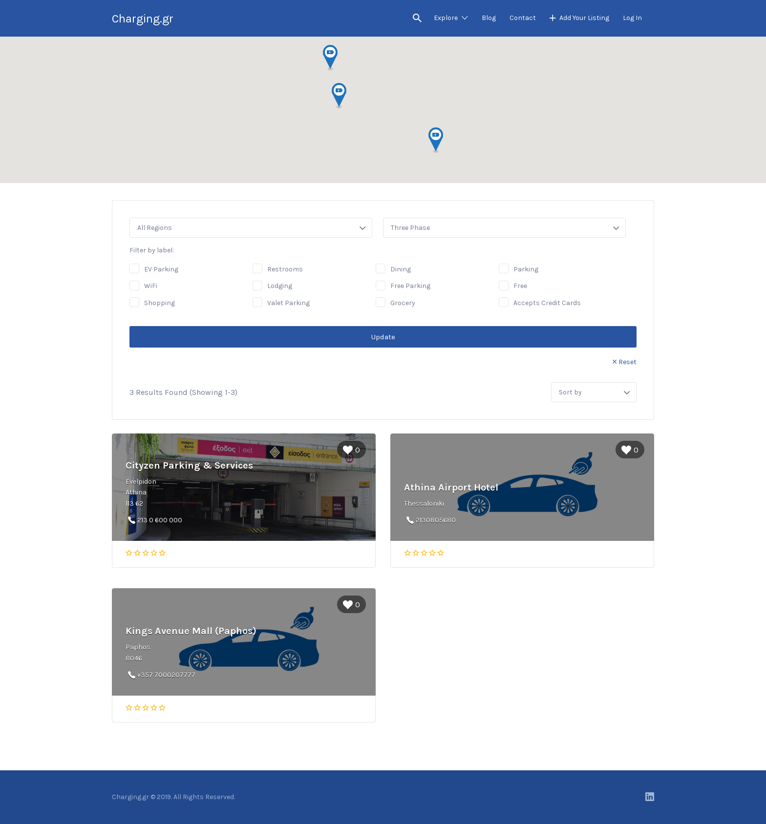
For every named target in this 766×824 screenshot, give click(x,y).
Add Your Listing (584, 18)
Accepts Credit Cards (547, 303)
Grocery (402, 303)
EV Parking (161, 269)
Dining (400, 269)
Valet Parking (288, 303)
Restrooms (285, 269)
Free (520, 286)
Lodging (279, 286)
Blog (489, 18)
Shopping (159, 303)
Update (383, 336)
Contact (523, 18)
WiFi (150, 286)
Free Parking (410, 286)
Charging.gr (142, 18)
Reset (627, 362)
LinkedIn (649, 797)
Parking (525, 269)
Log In (632, 18)
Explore (446, 18)
